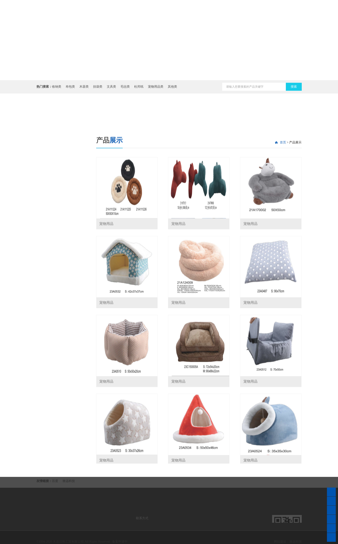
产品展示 (245, 17)
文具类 (111, 88)
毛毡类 (125, 88)
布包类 (70, 88)
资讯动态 (221, 13)
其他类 (172, 88)
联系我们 (270, 13)
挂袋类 (97, 88)
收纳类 (56, 88)
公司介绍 (197, 13)
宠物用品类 (155, 88)
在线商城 (294, 13)
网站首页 (172, 13)
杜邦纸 (138, 88)
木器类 (84, 88)
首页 (283, 192)
